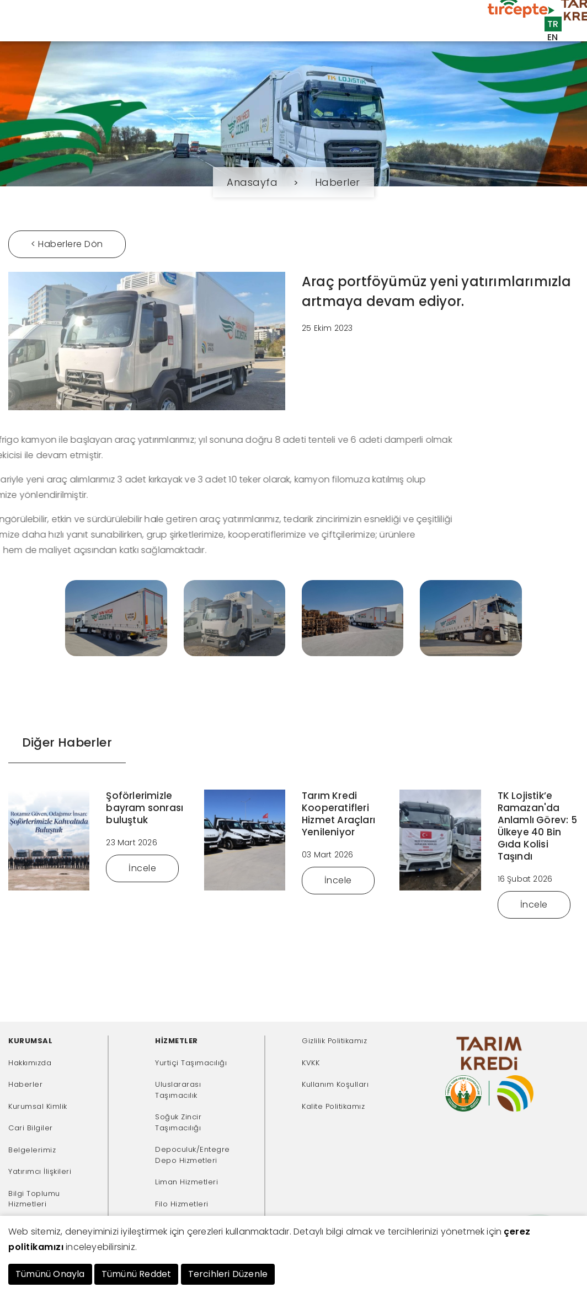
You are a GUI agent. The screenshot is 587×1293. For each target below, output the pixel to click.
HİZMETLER (176, 1041)
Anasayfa (44, 35)
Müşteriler (187, 35)
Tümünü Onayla (50, 1274)
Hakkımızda (29, 1063)
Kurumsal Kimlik (37, 1106)
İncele (142, 868)
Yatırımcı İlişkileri (39, 1171)
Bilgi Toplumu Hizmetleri (34, 1199)
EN (552, 37)
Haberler (337, 182)
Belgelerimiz (32, 1150)
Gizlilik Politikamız (334, 1041)
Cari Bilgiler (30, 1128)
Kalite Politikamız (333, 1106)
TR (553, 24)
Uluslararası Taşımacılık (178, 1090)
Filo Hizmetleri (182, 1204)
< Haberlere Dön (67, 244)
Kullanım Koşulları (335, 1084)
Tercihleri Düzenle (228, 1274)
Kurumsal (91, 35)
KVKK (310, 1063)
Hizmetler (138, 35)
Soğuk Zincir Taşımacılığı (178, 1122)
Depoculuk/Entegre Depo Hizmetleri (192, 1155)
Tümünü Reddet (137, 1274)
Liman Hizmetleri (186, 1182)
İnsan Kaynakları (399, 53)
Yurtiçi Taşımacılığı (191, 1063)
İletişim (465, 53)
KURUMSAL (30, 1041)
